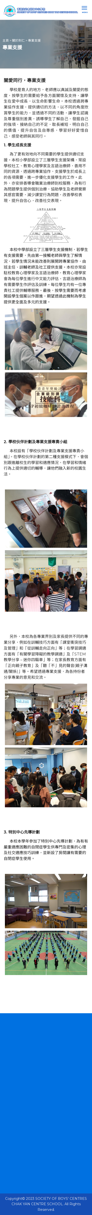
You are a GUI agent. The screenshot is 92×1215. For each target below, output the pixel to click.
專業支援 (34, 40)
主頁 (5, 40)
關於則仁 (18, 40)
